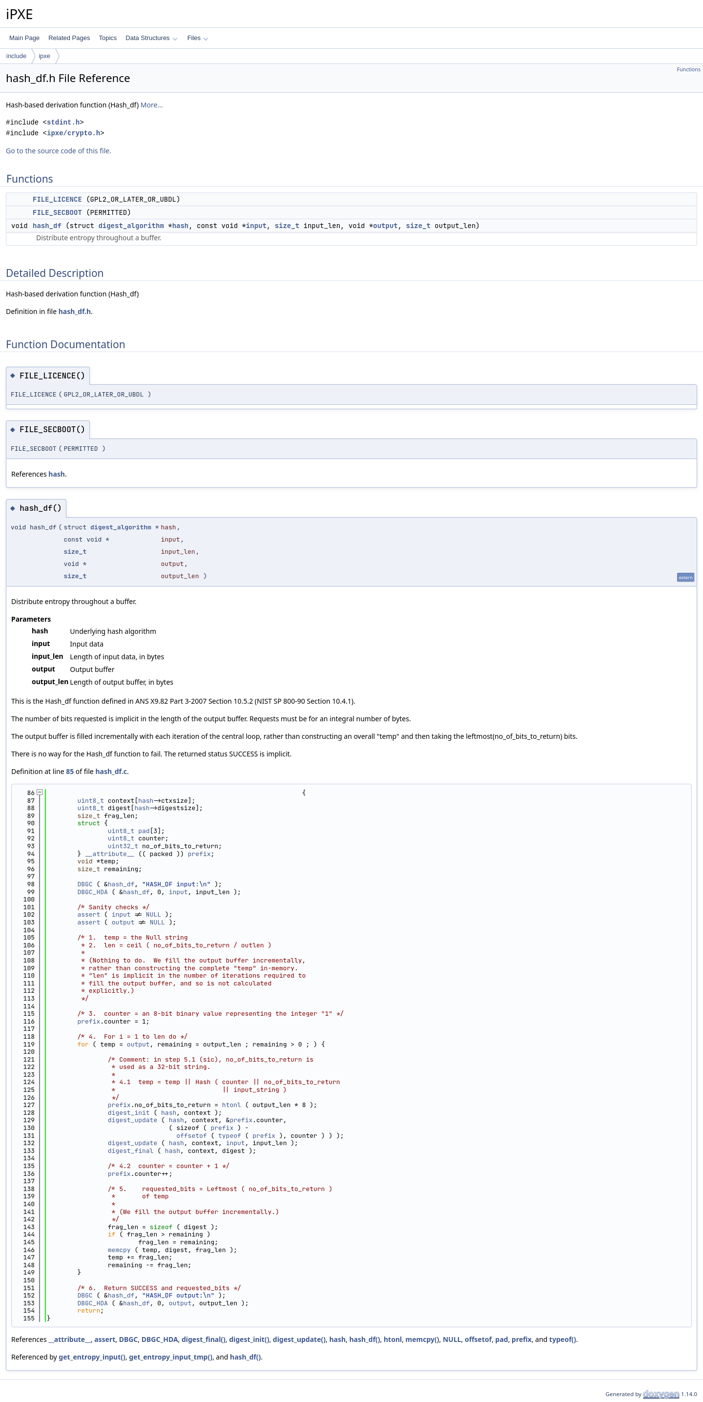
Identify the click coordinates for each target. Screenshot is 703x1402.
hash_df (47, 225)
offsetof (191, 1135)
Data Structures (151, 38)
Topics (108, 38)
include (16, 56)
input (256, 225)
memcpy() (422, 1339)
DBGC (84, 884)
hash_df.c (111, 771)
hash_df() (364, 1339)
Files (197, 38)
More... (152, 104)
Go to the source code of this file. (58, 150)
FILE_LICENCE (57, 199)
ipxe (44, 56)
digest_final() (204, 1339)
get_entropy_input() (92, 1356)
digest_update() (299, 1339)
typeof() (562, 1339)
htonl (231, 1105)
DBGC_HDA (92, 892)
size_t (287, 225)
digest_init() (249, 1339)
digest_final (131, 1151)
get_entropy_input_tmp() (170, 1356)
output (385, 225)
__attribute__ (109, 854)
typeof (229, 1135)
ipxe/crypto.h (73, 133)
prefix (199, 854)
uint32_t (123, 846)
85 (70, 771)
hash (180, 225)
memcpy (119, 1250)
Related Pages (69, 38)
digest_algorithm (131, 225)
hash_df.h (75, 311)
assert (88, 914)
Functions (689, 69)
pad (143, 831)
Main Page (24, 38)
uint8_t (90, 800)
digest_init (129, 1113)
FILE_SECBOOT (57, 212)
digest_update (132, 1120)
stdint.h (63, 122)
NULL (153, 914)
